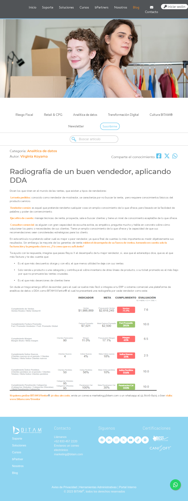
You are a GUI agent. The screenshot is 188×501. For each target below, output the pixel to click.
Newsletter (76, 126)
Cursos (84, 7)
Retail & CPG (53, 114)
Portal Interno (127, 487)
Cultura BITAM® (161, 114)
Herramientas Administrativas (98, 487)
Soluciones (66, 7)
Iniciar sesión (174, 6)
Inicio (32, 7)
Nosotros (120, 7)
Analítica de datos (85, 114)
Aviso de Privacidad (64, 487)
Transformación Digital (123, 114)
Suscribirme (110, 126)
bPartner (17, 459)
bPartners (101, 7)
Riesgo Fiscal (24, 114)
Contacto (151, 10)
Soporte (47, 7)
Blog (136, 7)
